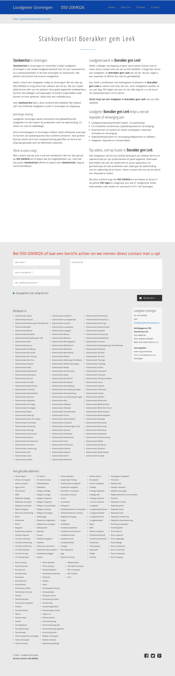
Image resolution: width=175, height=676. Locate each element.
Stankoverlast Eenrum (24, 378)
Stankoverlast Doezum (24, 364)
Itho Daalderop (67, 549)
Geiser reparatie (67, 476)
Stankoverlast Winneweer (96, 422)
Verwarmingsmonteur (51, 610)
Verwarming (47, 603)
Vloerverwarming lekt (51, 625)
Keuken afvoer (95, 476)
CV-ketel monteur (44, 480)
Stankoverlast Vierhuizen (96, 389)
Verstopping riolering (50, 588)
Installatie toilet (67, 538)
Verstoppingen (48, 592)
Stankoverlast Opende (61, 430)
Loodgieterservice (96, 516)
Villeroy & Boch (48, 617)
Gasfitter (40, 542)
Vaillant (45, 581)
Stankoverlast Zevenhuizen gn (98, 437)
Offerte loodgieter (96, 531)
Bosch (17, 524)
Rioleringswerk (117, 527)
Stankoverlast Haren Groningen (28, 419)
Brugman (19, 527)
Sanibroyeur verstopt (23, 592)
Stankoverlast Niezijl (60, 375)
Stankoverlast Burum (23, 345)
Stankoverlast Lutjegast (61, 330)
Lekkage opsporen (96, 498)
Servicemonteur (21, 610)
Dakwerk (40, 531)
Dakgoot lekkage (43, 491)
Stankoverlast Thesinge (95, 360)
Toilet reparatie (48, 562)
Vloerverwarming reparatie (53, 629)
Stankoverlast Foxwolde (25, 389)
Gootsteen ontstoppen (70, 491)
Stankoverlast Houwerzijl (25, 426)
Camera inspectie (22, 535)
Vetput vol (46, 614)
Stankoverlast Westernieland (97, 411)
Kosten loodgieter (96, 483)
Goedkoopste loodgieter (71, 483)
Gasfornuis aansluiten (46, 546)
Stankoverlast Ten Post (95, 356)
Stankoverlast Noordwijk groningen (66, 389)
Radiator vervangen (119, 491)
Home (15, 18)
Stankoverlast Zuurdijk (95, 455)
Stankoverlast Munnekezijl (62, 352)
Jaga (62, 553)
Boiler (17, 516)
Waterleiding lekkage (50, 643)
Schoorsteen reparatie (24, 603)
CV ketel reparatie (22, 549)
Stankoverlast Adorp (23, 316)
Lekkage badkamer (97, 491)
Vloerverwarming (49, 621)
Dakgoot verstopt (44, 509)
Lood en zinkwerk (96, 502)
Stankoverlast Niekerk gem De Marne (67, 360)
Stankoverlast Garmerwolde (26, 393)
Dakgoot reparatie (44, 498)
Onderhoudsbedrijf (97, 535)
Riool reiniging (117, 557)
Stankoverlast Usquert (95, 386)
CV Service (41, 476)
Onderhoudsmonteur (98, 538)
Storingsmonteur (22, 629)
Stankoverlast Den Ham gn (26, 356)
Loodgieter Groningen (33, 7)
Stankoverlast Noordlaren (62, 382)
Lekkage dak (94, 494)
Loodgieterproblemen (98, 509)
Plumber (92, 557)
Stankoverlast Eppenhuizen (26, 386)
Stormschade (20, 632)
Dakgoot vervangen (45, 513)
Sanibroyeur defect (23, 588)
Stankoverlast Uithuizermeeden (99, 378)
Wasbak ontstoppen (50, 636)
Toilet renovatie (21, 643)
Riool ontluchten (118, 549)
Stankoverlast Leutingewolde (64, 319)
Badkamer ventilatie (23, 505)
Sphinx (18, 614)
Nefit (91, 527)
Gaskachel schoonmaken (47, 549)
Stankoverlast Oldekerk (61, 404)
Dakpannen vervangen (46, 524)
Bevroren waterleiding (24, 513)
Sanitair (18, 595)
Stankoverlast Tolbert (94, 367)
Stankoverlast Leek (22, 452)
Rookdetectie (20, 584)
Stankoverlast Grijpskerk (25, 400)
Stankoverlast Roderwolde (97, 316)
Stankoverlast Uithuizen (95, 375)
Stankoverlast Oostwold (62, 422)
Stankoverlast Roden (60, 455)
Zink (69, 577)
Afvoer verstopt (21, 483)
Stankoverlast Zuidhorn (95, 448)
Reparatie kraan (117, 509)
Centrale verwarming (23, 542)
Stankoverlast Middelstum (62, 345)
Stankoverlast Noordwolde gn (64, 393)
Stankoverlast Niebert (61, 356)
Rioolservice (20, 569)
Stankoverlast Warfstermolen (98, 404)
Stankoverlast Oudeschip (62, 433)
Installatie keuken (68, 535)
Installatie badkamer (69, 527)
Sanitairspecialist (22, 599)
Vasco (44, 584)
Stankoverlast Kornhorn (25, 444)
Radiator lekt (116, 483)
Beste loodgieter (21, 509)
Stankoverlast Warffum (95, 397)
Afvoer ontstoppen (23, 480)
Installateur (65, 524)
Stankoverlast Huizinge (24, 430)
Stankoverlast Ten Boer (95, 352)
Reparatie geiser (117, 505)
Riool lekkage (116, 542)
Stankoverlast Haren (23, 411)
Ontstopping (94, 546)
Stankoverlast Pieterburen (62, 444)
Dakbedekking (42, 483)
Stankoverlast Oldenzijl (61, 408)
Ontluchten (94, 542)
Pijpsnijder (93, 549)
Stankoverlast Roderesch (62, 459)
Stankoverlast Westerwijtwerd (98, 415)
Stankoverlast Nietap (60, 367)
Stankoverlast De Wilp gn (25, 349)
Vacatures (46, 577)
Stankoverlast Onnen (60, 415)
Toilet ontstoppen (22, 640)
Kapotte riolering (67, 557)
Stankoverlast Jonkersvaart (26, 433)
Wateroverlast (73, 562)
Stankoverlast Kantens (24, 437)
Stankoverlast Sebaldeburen (97, 338)
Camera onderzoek (22, 538)
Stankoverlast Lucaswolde (62, 327)
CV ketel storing (21, 553)
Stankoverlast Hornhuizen (25, 422)
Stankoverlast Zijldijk (94, 441)
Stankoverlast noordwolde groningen (67, 397)
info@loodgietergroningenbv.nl (146, 322)
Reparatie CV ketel (118, 502)
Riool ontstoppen (118, 553)
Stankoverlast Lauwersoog (26, 448)
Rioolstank (19, 577)
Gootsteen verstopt (68, 494)
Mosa (91, 524)
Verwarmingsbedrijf (50, 606)
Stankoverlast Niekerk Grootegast (65, 364)
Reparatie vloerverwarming (122, 520)
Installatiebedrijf (67, 542)
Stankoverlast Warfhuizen (96, 400)
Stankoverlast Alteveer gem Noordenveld (31, 323)
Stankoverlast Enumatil (24, 382)
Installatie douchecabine (71, 531)
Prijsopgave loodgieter (120, 476)
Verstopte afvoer (49, 595)
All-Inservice (20, 491)
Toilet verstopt (48, 566)
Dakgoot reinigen (44, 494)
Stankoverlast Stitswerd (95, 349)
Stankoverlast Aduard (24, 319)
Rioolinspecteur (21, 566)
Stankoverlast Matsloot (61, 338)
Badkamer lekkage (22, 498)
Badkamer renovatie (23, 502)
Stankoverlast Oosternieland (63, 419)
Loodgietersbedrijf (96, 513)
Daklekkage (41, 516)
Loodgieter (93, 505)
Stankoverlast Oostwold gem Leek (66, 426)
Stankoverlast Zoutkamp (96, 444)
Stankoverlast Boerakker (25, 334)
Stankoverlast (20, 617)
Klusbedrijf (93, 480)
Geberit (40, 557)
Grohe (63, 498)
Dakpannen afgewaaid (46, 520)
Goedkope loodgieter (69, 487)
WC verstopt (73, 573)
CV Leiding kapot (22, 557)
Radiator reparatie (118, 487)
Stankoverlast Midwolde (62, 349)
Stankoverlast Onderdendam (63, 411)
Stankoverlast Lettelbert (61, 316)
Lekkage (92, 487)
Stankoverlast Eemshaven (25, 375)
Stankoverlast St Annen (95, 341)
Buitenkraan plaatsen (23, 531)
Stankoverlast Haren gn (24, 415)
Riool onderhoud (118, 546)
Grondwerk (65, 502)
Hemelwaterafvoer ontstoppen (73, 509)
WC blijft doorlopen (76, 566)
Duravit (40, 535)
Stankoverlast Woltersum (96, 430)
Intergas (64, 546)
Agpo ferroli (20, 487)
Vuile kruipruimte (49, 632)
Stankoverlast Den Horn (25, 360)
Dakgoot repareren (44, 502)
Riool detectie (116, 531)
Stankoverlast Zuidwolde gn (97, 452)
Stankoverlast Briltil (23, 341)
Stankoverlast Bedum (23, 330)
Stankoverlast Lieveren (61, 323)
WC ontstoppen (74, 569)
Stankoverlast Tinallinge (95, 364)
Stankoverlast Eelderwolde (26, 371)
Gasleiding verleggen (45, 553)
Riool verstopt (21, 562)
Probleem (115, 480)
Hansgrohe (65, 505)
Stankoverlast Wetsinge (95, 419)
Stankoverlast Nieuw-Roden (63, 371)
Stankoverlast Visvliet (94, 393)
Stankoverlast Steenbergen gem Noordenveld (104, 345)
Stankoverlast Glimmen (24, 397)
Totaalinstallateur (49, 569)
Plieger (92, 553)
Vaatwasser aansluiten (51, 573)
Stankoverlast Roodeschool (97, 319)
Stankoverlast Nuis (59, 400)
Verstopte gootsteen (50, 599)
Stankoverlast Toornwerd (96, 371)
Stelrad (18, 621)
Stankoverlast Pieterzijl (61, 448)
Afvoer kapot (20, 476)
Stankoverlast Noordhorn (62, 378)
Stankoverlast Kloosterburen (26, 441)
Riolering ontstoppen (119, 524)
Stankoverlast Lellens (23, 459)
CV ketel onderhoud (23, 546)
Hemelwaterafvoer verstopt (72, 513)
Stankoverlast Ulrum (94, 382)
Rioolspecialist (21, 573)
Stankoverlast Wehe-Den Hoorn (99, 408)
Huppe (63, 520)
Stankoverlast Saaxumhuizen (98, 327)
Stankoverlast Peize (60, 441)
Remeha (114, 498)
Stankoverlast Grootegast (25, 408)
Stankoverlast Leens (23, 455)
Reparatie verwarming (120, 516)
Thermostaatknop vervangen (27, 636)
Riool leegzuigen (117, 538)
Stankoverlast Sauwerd (95, 330)
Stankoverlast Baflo (23, 327)
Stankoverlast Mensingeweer (63, 341)
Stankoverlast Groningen (25, 404)
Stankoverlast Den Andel (25, 352)
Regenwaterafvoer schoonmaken (124, 494)
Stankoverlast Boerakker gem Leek (35, 18)
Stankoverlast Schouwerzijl (97, 334)
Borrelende (19, 520)
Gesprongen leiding (69, 480)
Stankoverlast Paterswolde (63, 437)
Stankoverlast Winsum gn (96, 426)
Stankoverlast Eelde (23, 367)
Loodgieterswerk (96, 520)
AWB (17, 494)
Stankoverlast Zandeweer (96, 433)
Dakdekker (41, 487)
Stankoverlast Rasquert (61, 452)
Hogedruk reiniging (68, 516)
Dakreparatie (42, 527)
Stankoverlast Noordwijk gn (63, 386)
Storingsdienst (21, 625)
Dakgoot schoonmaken (46, 505)
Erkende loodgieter (44, 538)
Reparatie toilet (117, 513)
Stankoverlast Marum (60, 334)
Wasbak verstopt (49, 640)
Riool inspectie (117, 535)
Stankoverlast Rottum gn (96, 323)
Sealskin (18, 606)
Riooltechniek (20, 581)
